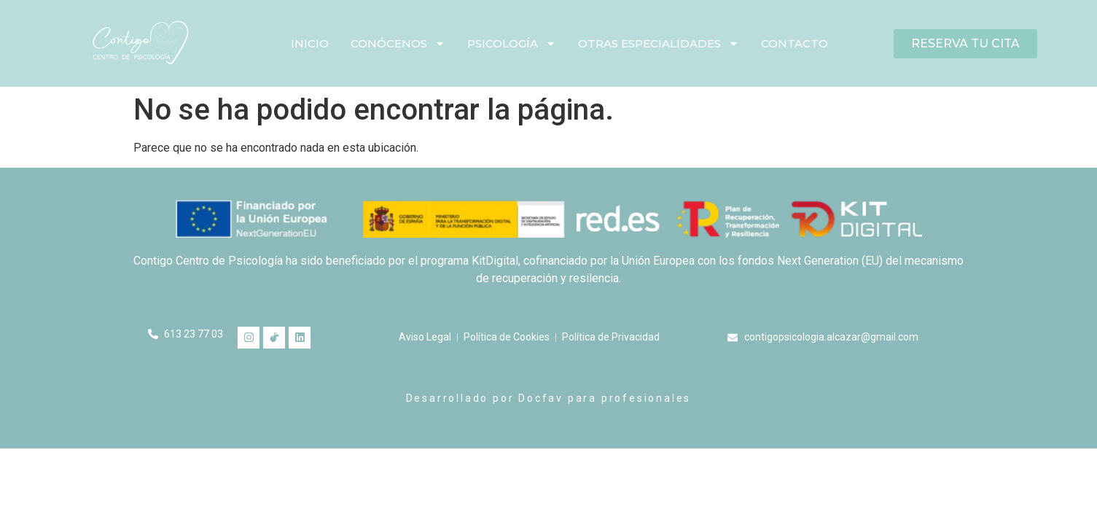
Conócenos (398, 43)
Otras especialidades (658, 43)
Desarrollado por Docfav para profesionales (549, 398)
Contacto (794, 43)
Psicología (511, 43)
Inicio (310, 43)
